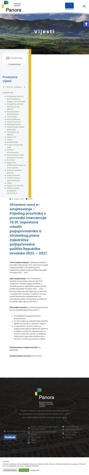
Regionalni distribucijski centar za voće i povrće (16, 165)
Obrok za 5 (11, 137)
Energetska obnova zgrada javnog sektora (15, 106)
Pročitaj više (34, 470)
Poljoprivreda (12, 142)
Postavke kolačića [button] (10, 470)
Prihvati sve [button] (24, 470)
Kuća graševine (13, 119)
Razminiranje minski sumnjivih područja (15, 156)
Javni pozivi (12, 117)
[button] (86, 24)
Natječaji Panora (14, 124)
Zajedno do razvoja (15, 185)
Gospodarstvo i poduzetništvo (13, 112)
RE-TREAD (11, 160)
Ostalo (9, 139)
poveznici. (14, 350)
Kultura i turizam (14, 122)
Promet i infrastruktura (12, 151)
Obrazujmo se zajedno (13, 133)
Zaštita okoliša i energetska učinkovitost (13, 190)
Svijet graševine (13, 175)
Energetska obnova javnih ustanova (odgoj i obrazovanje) (16, 99)
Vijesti (9, 183)
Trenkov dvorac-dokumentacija (14, 179)
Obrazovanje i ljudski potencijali (15, 128)
